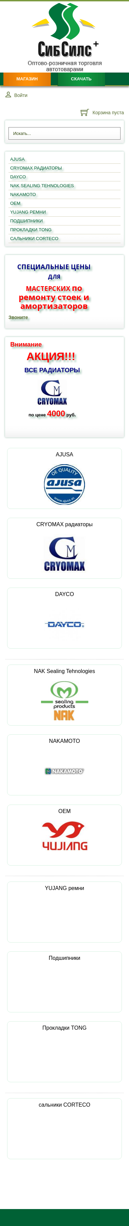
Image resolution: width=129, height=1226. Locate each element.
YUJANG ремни (64, 906)
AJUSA (64, 478)
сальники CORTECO (64, 1123)
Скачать (81, 78)
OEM (64, 829)
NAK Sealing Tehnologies (64, 694)
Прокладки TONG (64, 1046)
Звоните (18, 317)
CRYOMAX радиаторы (64, 547)
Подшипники (65, 976)
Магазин (27, 78)
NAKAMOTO (64, 765)
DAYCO (64, 618)
